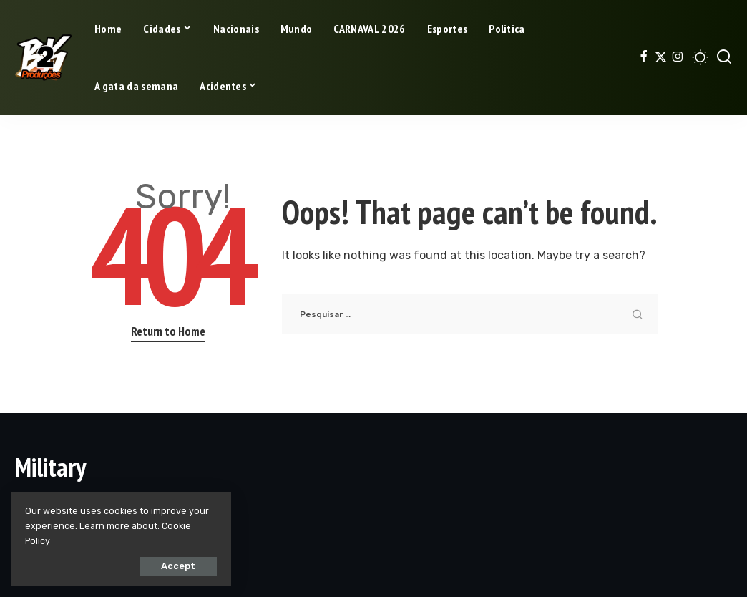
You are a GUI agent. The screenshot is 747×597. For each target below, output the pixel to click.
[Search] (724, 57)
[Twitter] (661, 57)
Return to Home (168, 331)
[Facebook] (644, 57)
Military (50, 467)
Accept (172, 565)
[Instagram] (678, 57)
